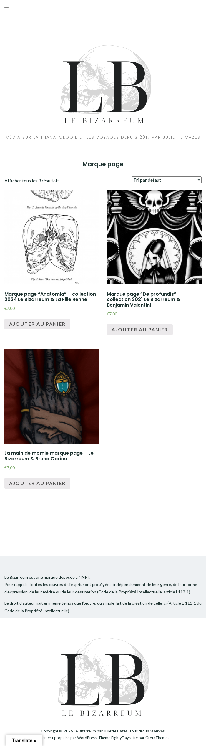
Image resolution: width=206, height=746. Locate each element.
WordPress (87, 737)
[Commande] (167, 179)
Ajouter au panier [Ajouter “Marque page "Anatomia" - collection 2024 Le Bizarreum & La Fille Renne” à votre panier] (37, 324)
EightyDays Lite (124, 737)
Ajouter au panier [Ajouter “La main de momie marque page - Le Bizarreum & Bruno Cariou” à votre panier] (37, 483)
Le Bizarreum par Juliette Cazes (100, 731)
